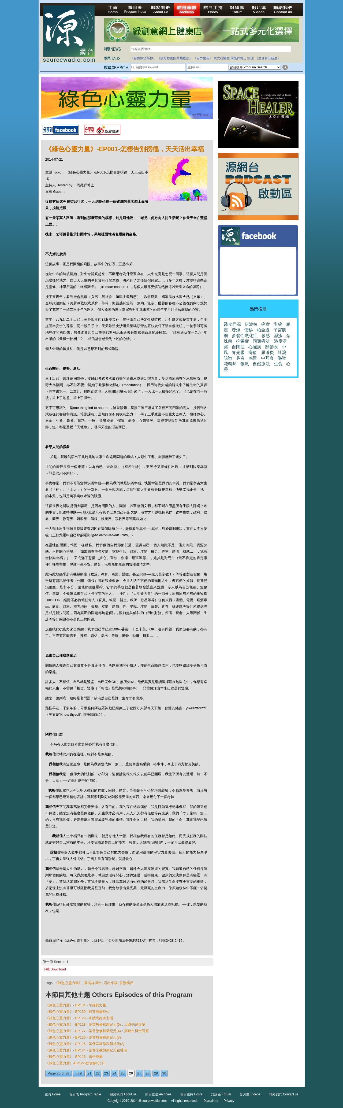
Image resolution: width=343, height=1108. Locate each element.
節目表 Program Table (85, 1094)
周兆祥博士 (238, 58)
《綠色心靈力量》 (68, 983)
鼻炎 (240, 358)
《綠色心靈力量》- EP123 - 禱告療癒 (74, 1057)
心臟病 (254, 347)
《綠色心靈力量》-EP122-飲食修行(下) (75, 1063)
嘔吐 (282, 358)
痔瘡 (252, 352)
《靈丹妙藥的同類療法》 (174, 58)
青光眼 (238, 352)
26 (131, 1073)
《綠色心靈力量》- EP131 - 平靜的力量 (75, 1005)
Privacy (229, 1101)
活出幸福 (111, 983)
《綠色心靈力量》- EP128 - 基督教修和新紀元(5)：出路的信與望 (95, 1024)
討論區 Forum (221, 1094)
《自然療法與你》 (143, 58)
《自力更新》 (202, 58)
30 (164, 1073)
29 (156, 1073)
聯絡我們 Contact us (284, 1094)
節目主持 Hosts (191, 1094)
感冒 (252, 358)
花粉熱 (230, 363)
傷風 (244, 363)
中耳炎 (267, 358)
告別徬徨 (126, 983)
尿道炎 (267, 352)
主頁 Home (53, 1094)
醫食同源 (232, 324)
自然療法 (261, 363)
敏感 (265, 335)
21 (89, 1073)
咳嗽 (228, 358)
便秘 (248, 330)
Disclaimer (210, 1101)
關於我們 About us (123, 1094)
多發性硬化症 (245, 335)
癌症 (250, 58)
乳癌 (278, 324)
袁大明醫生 (222, 58)
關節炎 (271, 347)
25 (123, 1073)
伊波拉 (251, 324)
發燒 (236, 330)
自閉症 (238, 347)
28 (148, 1073)
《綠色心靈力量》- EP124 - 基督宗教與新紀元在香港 (86, 1050)
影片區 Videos (250, 1094)
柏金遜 (263, 330)
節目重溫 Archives (158, 1094)
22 (98, 1073)
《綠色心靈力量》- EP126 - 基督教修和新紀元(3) (83, 1037)
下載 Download (54, 969)
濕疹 (278, 335)
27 (139, 1073)
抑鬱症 (242, 341)
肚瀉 (282, 352)
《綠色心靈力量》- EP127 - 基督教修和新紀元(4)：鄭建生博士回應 (97, 1031)
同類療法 (261, 341)
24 (114, 1073)
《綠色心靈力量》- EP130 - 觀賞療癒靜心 (77, 1012)
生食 (278, 363)
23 (106, 1073)
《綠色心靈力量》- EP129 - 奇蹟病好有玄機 (79, 1018)
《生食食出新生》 (268, 58)
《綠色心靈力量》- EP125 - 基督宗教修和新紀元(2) (84, 1044)
